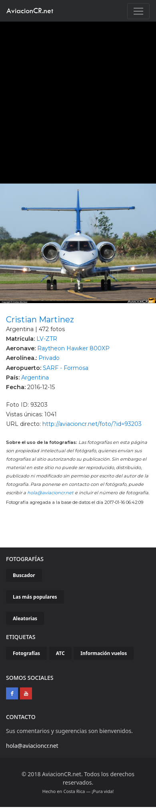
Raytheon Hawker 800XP (73, 348)
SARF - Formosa (65, 368)
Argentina (35, 377)
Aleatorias (25, 618)
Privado (49, 358)
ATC (60, 653)
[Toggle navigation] (138, 11)
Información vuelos (103, 653)
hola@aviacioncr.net (50, 492)
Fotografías (26, 653)
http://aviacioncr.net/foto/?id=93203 (92, 423)
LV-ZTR (46, 338)
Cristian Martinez (40, 319)
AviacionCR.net (29, 10)
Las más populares (35, 596)
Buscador (24, 575)
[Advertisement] (75, 101)
